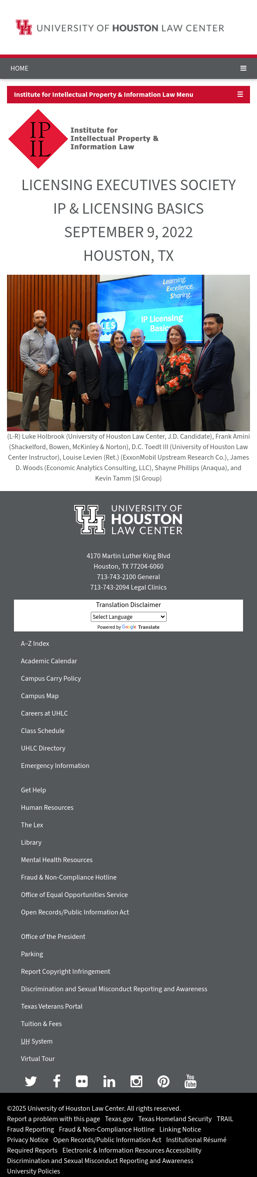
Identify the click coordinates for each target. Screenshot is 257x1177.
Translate (140, 627)
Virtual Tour (38, 1059)
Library (31, 842)
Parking (32, 954)
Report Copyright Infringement (65, 971)
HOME (19, 68)
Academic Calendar (49, 661)
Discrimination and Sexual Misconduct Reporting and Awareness (114, 989)
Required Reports (32, 1150)
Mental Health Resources (57, 860)
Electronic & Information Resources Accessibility (132, 1150)
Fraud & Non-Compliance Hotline (69, 877)
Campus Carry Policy (51, 678)
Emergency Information (55, 766)
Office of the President (53, 937)
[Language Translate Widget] (129, 617)
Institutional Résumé (196, 1140)
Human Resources (47, 807)
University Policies (33, 1171)
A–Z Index (35, 643)
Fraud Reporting (30, 1129)
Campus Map (40, 696)
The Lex (32, 825)
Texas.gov (119, 1119)
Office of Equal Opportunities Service (74, 895)
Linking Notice (180, 1129)
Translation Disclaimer (128, 605)
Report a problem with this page (53, 1119)
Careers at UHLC (44, 713)
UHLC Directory (43, 748)
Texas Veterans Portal (51, 1006)
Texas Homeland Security (175, 1119)
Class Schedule (43, 731)
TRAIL (224, 1119)
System (37, 1041)
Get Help (33, 790)
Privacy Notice (27, 1140)
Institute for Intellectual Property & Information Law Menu (103, 94)
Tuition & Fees (41, 1024)
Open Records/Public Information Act (75, 912)
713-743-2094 (109, 587)
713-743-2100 (116, 577)
